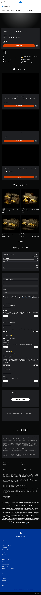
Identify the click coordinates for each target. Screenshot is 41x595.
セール (12, 10)
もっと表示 (5, 362)
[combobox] (20, 279)
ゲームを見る (29, 10)
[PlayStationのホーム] (20, 2)
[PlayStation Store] (6, 6)
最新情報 (3, 10)
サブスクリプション (20, 10)
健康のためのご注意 (6, 496)
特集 (8, 10)
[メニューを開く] (1, 2)
